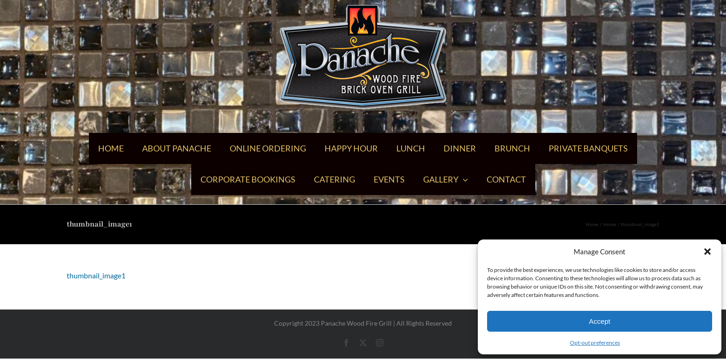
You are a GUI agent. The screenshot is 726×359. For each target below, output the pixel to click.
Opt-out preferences (595, 342)
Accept (599, 321)
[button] (707, 251)
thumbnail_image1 (96, 275)
